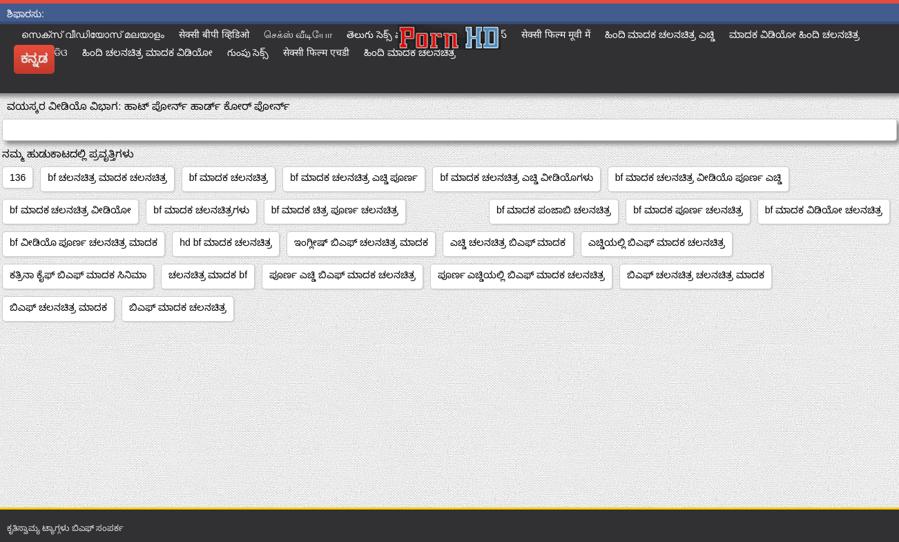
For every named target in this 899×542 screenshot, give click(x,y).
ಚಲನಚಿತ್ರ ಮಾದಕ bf (207, 274)
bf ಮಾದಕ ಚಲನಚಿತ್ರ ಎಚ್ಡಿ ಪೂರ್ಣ (354, 177)
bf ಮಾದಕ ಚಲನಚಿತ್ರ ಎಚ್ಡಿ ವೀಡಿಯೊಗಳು (516, 177)
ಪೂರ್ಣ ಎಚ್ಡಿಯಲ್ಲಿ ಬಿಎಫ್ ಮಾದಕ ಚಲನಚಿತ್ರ (522, 274)
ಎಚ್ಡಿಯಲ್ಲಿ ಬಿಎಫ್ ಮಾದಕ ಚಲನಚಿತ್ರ (657, 242)
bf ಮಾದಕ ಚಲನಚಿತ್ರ (228, 177)
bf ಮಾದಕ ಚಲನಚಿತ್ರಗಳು (201, 209)
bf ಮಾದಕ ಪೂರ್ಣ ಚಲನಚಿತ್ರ (687, 209)
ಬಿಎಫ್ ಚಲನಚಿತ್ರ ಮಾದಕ (58, 307)
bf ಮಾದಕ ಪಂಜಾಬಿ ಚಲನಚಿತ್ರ (553, 209)
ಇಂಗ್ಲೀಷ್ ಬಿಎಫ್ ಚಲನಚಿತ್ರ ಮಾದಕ (361, 242)
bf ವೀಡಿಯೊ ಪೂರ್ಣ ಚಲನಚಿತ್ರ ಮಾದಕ (83, 242)
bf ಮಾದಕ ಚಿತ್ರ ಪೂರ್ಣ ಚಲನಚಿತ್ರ (334, 209)
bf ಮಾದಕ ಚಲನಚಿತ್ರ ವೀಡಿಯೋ (70, 209)
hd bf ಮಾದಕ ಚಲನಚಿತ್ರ (226, 242)
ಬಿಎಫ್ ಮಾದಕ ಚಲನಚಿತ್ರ (177, 307)
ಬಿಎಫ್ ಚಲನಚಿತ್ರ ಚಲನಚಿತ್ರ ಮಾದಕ (695, 274)
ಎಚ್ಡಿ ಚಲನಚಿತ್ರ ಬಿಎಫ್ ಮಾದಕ (508, 242)
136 (18, 177)
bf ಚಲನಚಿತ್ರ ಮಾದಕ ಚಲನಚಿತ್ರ (107, 177)
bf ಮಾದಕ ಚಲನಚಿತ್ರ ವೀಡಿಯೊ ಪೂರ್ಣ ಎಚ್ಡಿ (698, 177)
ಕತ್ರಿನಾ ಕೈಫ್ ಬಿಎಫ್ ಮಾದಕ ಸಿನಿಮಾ (78, 274)
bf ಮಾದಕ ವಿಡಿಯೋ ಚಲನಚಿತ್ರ (823, 209)
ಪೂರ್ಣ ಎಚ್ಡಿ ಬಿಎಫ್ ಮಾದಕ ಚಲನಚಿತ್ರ (342, 274)
